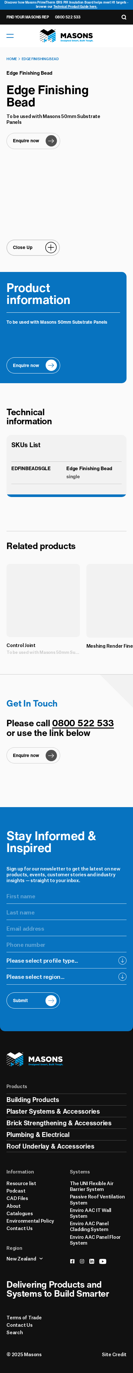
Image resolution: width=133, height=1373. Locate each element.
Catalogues (19, 1213)
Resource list (21, 1183)
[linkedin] (91, 1261)
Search (14, 1332)
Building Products (32, 1099)
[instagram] (82, 1261)
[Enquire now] (33, 141)
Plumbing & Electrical (38, 1134)
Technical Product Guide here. (75, 6)
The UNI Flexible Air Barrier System (92, 1186)
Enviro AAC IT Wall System (91, 1212)
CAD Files (17, 1198)
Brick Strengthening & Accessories (59, 1123)
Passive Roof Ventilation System (97, 1199)
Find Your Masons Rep (27, 17)
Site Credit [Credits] (114, 1354)
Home (11, 58)
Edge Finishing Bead (40, 58)
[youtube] (102, 1261)
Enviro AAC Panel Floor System (95, 1239)
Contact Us (19, 1228)
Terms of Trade (24, 1317)
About (13, 1205)
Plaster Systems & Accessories (53, 1111)
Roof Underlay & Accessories (50, 1146)
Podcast (15, 1190)
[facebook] (72, 1261)
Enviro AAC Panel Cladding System (89, 1226)
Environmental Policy (30, 1220)
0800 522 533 (68, 17)
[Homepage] (66, 36)
